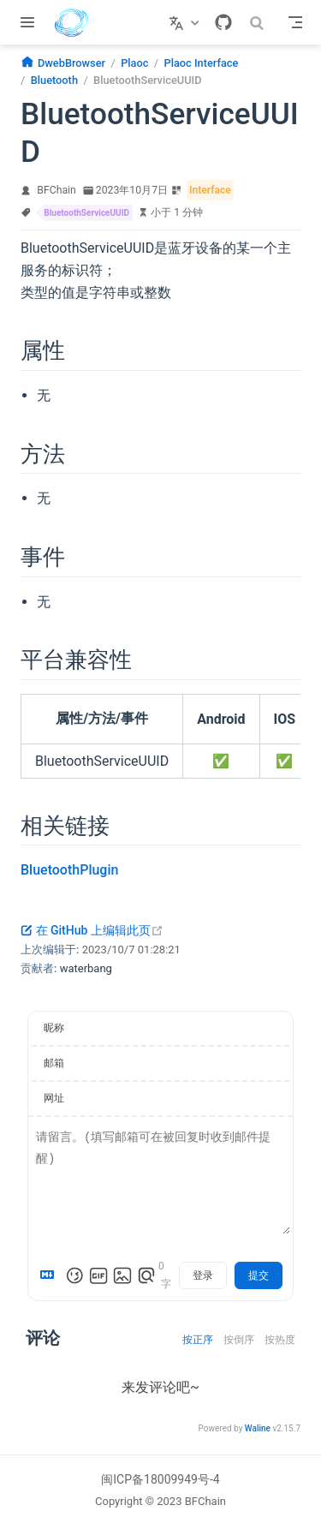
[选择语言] (186, 22)
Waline (257, 1428)
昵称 (54, 1028)
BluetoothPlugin (69, 870)
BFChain (56, 190)
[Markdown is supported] (50, 1275)
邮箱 (54, 1063)
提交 (258, 1275)
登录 (203, 1275)
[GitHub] (223, 22)
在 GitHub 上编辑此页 (92, 930)
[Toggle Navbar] (295, 22)
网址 (54, 1098)
